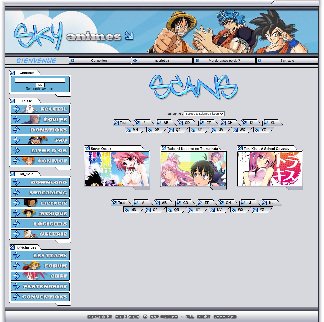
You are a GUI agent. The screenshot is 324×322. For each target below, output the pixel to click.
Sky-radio (287, 60)
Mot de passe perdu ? (224, 60)
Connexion (99, 60)
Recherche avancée (40, 89)
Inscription (161, 60)
